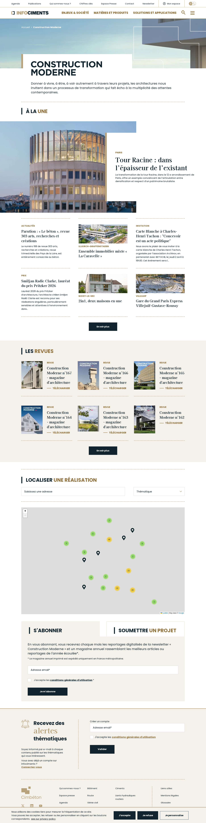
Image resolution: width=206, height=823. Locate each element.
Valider (102, 749)
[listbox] (159, 491)
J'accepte (124, 815)
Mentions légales (170, 795)
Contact (129, 3)
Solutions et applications (154, 13)
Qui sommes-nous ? (60, 3)
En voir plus (103, 326)
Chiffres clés (86, 3)
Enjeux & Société (75, 13)
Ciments (119, 788)
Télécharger (61, 388)
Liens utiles (166, 788)
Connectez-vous (31, 767)
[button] (84, 560)
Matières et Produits (111, 13)
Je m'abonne (47, 691)
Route (90, 795)
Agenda (15, 3)
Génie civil (92, 802)
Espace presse (67, 795)
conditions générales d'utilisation (71, 680)
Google (181, 613)
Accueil (25, 27)
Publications (34, 3)
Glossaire (166, 802)
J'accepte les (60, 680)
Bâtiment (92, 788)
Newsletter (148, 3)
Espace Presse (108, 3)
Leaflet (164, 613)
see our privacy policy (43, 819)
